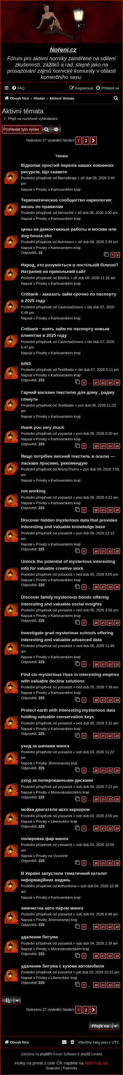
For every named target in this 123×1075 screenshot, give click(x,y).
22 (103, 382)
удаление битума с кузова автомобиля (62, 966)
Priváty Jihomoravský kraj (56, 763)
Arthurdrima (67, 886)
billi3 (26, 363)
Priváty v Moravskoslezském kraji (62, 792)
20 (96, 446)
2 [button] (86, 141)
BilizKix (63, 278)
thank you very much (42, 427)
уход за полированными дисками (57, 780)
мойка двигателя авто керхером (55, 809)
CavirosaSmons (70, 307)
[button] (93, 140)
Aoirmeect (66, 242)
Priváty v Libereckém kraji (56, 821)
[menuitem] (18, 88)
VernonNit (65, 213)
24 (117, 382)
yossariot (65, 433)
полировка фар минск (44, 838)
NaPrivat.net (97, 1063)
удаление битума (39, 936)
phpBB (45, 1054)
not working (33, 491)
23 (110, 382)
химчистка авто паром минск (52, 908)
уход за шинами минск (45, 745)
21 (96, 382)
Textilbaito (66, 370)
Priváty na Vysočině (52, 856)
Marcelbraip (67, 178)
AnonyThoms (68, 469)
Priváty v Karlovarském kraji (58, 189)
